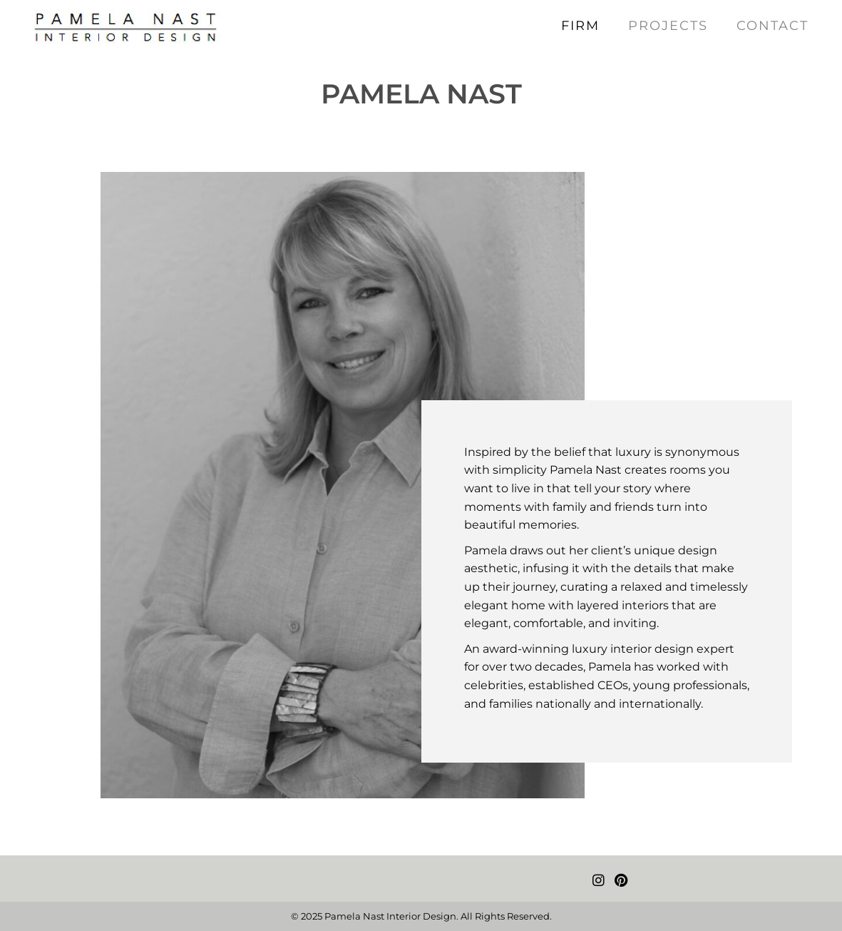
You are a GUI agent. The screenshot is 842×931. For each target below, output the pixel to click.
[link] (580, 26)
